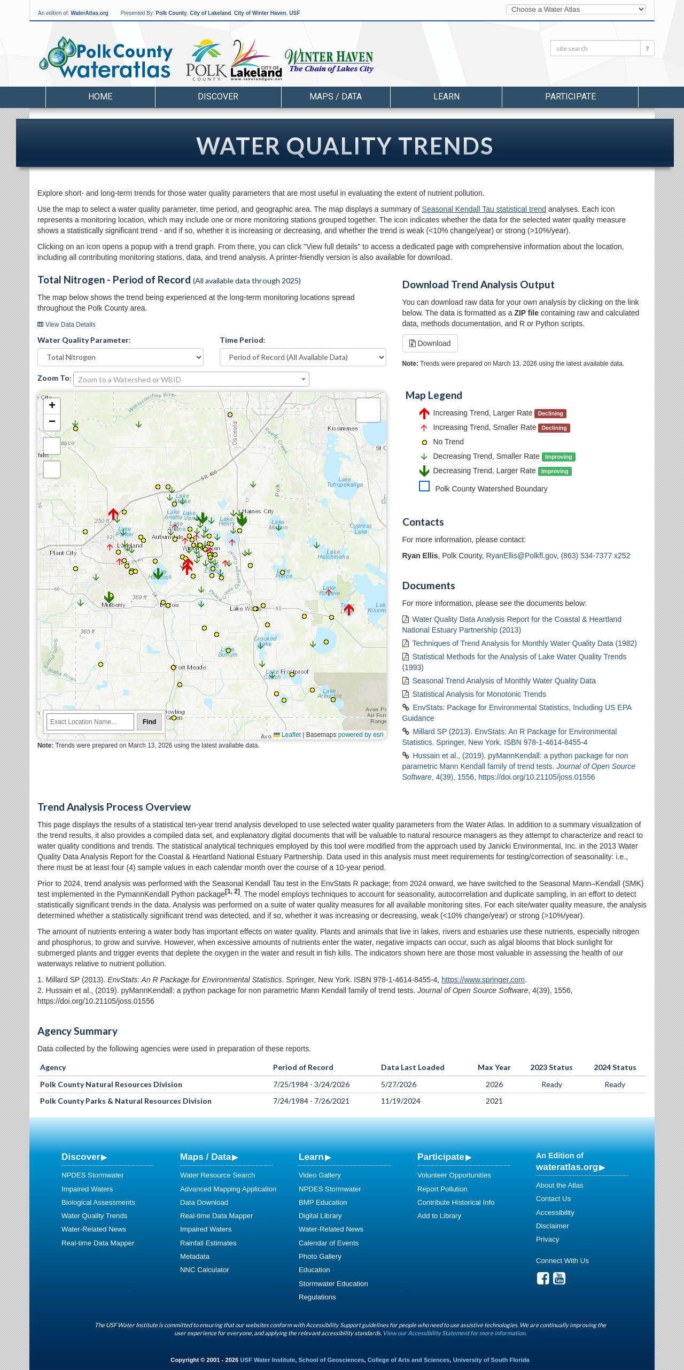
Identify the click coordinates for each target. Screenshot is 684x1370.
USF (294, 13)
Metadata (194, 1256)
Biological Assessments (98, 1202)
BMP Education (323, 1202)
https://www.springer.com (483, 979)
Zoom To (53, 377)
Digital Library (320, 1216)
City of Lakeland (210, 13)
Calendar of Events (329, 1243)
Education (314, 1270)
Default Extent (52, 469)
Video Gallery (320, 1175)
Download (430, 343)
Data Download (204, 1202)
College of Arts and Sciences (409, 1360)
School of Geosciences (331, 1360)
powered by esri (361, 734)
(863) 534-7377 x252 (595, 555)
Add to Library (439, 1216)
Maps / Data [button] (335, 96)
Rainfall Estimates (208, 1243)
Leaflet (287, 734)
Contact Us (553, 1199)
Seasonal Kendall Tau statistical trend (484, 209)
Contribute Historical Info (455, 1202)
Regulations (317, 1297)
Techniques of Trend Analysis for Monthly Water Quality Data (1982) (525, 643)
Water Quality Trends (94, 1216)
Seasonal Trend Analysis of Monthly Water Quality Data (504, 680)
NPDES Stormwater (92, 1175)
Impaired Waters (87, 1189)
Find (149, 722)
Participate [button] (570, 96)
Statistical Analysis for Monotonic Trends (480, 694)
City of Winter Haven (260, 13)
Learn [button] (446, 96)
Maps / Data (205, 1156)
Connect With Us (562, 1261)
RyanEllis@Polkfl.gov (521, 555)
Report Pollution (442, 1189)
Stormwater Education (333, 1284)
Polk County (171, 13)
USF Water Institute (267, 1360)
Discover (80, 1156)
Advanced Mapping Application (228, 1189)
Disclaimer (552, 1226)
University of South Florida (491, 1360)
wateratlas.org (567, 1166)
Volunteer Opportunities (454, 1175)
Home (100, 96)
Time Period (241, 339)
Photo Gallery (320, 1256)
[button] (80, 603)
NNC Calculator (204, 1270)
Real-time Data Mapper (97, 1243)
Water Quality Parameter (83, 339)
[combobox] (191, 379)
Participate (440, 1156)
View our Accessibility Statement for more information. (454, 1332)
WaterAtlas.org (89, 13)
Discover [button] (218, 96)
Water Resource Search (217, 1175)
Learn (311, 1156)
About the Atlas (560, 1185)
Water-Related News (93, 1229)
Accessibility (555, 1213)
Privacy (547, 1239)
